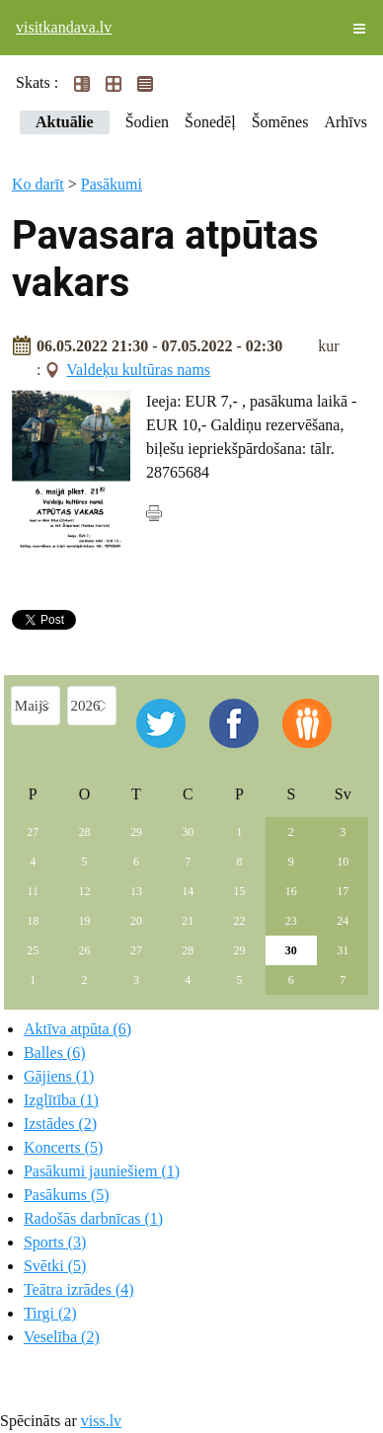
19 (85, 921)
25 (32, 950)
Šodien (147, 121)
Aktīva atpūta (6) (77, 1028)
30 (187, 832)
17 (342, 891)
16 (291, 891)
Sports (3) (55, 1242)
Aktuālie (65, 121)
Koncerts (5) (63, 1147)
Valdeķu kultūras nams (138, 369)
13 (136, 891)
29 (136, 832)
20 (136, 921)
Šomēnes (280, 121)
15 (240, 891)
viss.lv (101, 1420)
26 (85, 950)
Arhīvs (345, 121)
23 (291, 921)
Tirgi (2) (50, 1313)
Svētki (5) (55, 1265)
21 (187, 921)
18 (32, 921)
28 (85, 832)
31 (342, 950)
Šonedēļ (210, 121)
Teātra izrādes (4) (79, 1289)
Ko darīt (38, 184)
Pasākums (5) (67, 1194)
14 (187, 891)
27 (32, 832)
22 (240, 921)
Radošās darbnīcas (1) (93, 1218)
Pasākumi (111, 184)
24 (342, 921)
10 (342, 861)
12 (85, 891)
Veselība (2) (62, 1336)
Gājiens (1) (59, 1076)
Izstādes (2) (60, 1123)
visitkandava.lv (64, 27)
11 (32, 891)
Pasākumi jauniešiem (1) (102, 1171)
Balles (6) (55, 1052)
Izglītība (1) (61, 1100)
